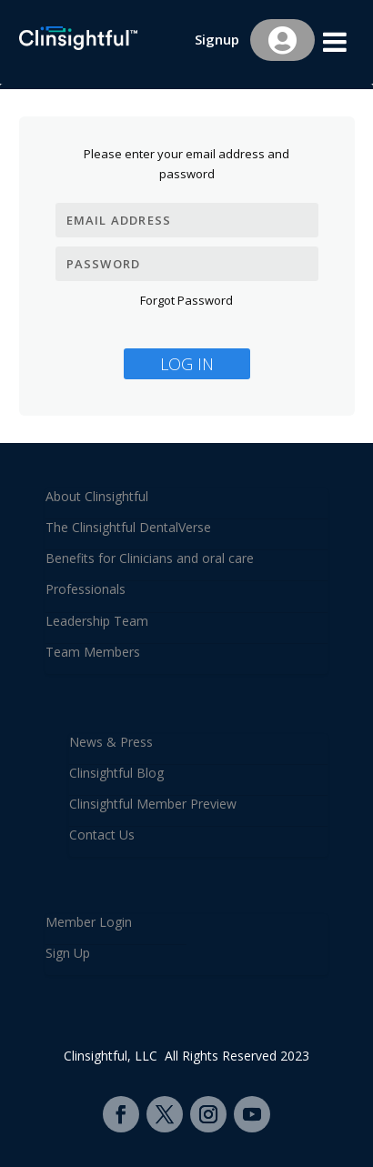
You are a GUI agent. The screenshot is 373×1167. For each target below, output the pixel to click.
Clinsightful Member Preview (153, 803)
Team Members (92, 651)
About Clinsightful (96, 496)
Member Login (88, 922)
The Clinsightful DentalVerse (128, 527)
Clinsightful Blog (116, 772)
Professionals (85, 589)
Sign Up (67, 952)
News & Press (111, 741)
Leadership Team (96, 620)
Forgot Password (186, 300)
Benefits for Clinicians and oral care (149, 558)
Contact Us (102, 834)
